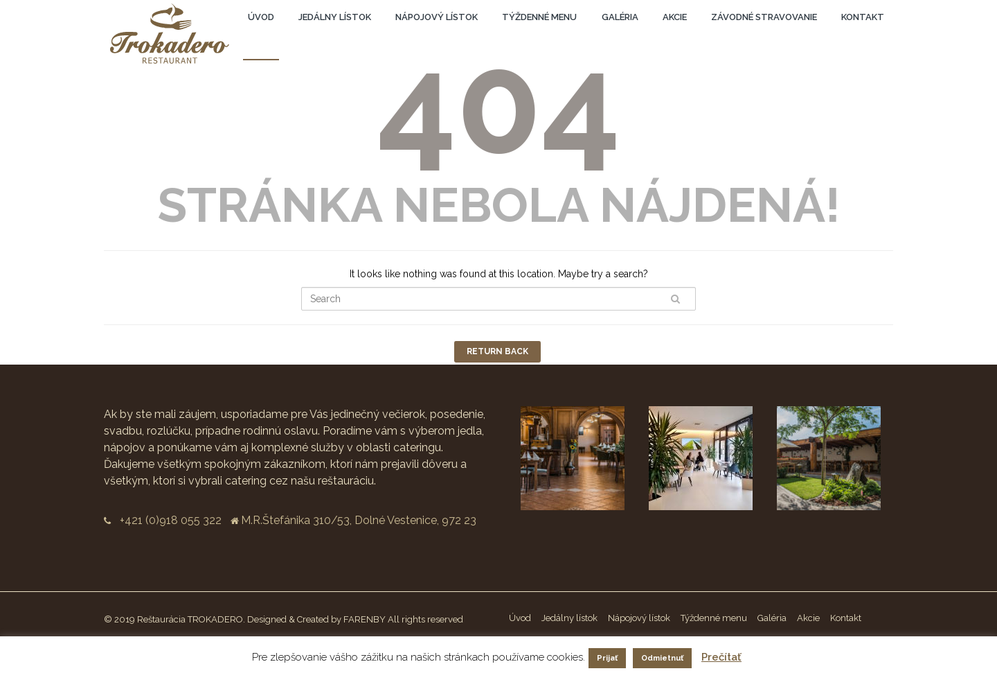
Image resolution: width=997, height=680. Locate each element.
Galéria (620, 17)
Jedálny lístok (334, 17)
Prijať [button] (607, 658)
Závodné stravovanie (764, 17)
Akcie (675, 17)
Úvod (261, 17)
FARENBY (364, 619)
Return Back (497, 351)
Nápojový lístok (436, 17)
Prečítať (721, 657)
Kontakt (862, 17)
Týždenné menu (539, 17)
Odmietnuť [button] (662, 658)
